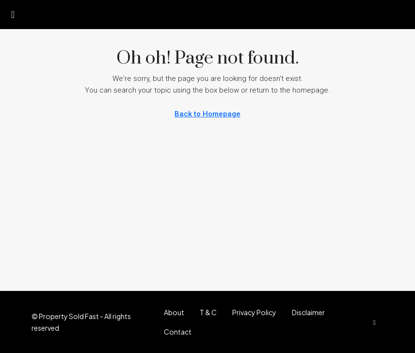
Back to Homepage (207, 114)
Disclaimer (308, 312)
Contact (178, 331)
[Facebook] (376, 322)
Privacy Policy (254, 312)
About (174, 312)
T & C (208, 312)
